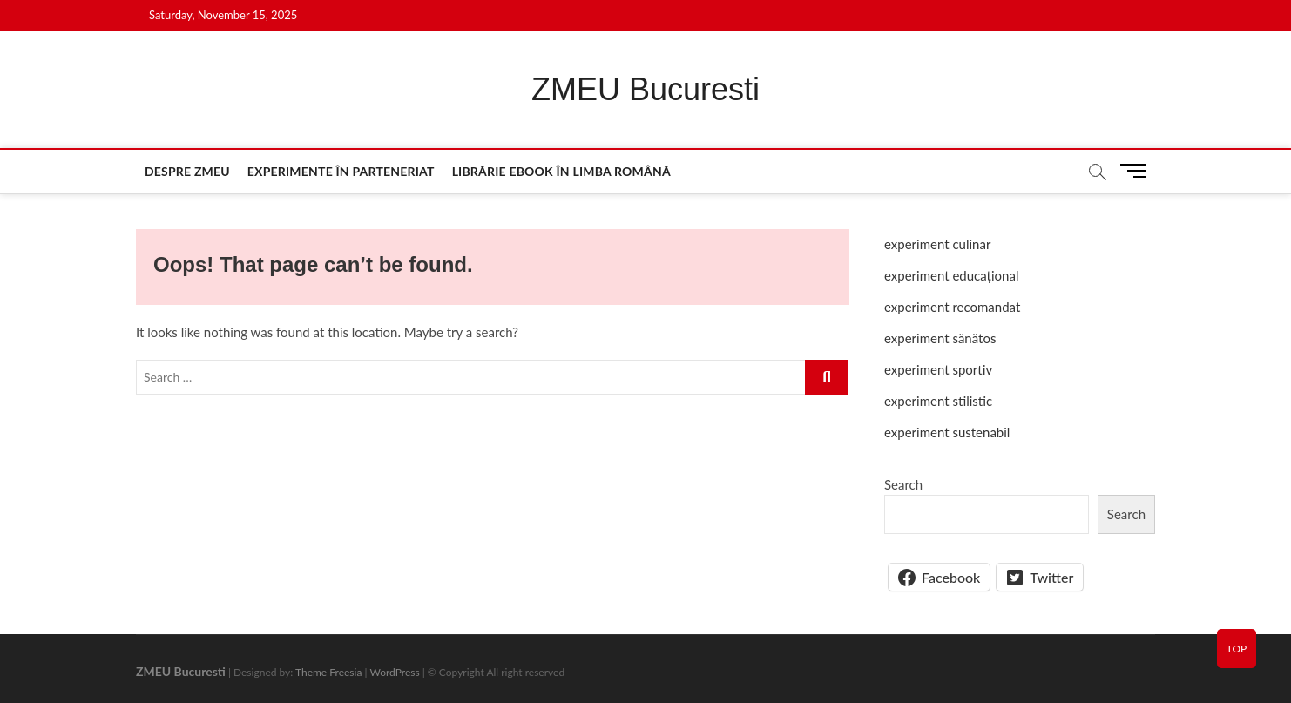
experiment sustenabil (947, 432)
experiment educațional (951, 275)
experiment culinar (937, 244)
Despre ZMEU (187, 171)
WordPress (394, 672)
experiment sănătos (940, 338)
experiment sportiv (938, 369)
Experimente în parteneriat (341, 171)
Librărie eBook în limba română (561, 171)
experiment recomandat (952, 306)
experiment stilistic (938, 401)
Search (903, 484)
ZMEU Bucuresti (645, 89)
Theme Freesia (328, 672)
